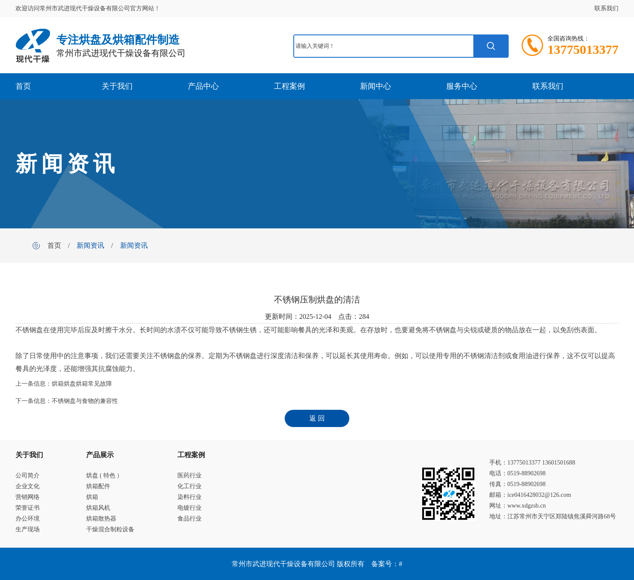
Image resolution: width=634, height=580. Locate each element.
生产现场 (28, 529)
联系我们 (606, 8)
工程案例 (289, 86)
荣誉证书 (28, 508)
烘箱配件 (98, 486)
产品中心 (203, 86)
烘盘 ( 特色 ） (104, 475)
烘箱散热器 (101, 518)
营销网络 (28, 497)
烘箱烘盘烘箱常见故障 (82, 383)
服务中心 (461, 86)
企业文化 (28, 486)
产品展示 (100, 454)
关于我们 (117, 86)
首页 (23, 86)
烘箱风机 (98, 508)
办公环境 (28, 518)
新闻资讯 (90, 245)
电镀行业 (189, 508)
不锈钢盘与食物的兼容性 (85, 401)
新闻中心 (375, 86)
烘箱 (92, 497)
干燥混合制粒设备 (110, 529)
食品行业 (189, 518)
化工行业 (189, 486)
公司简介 (28, 475)
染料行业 (189, 497)
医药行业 (189, 475)
